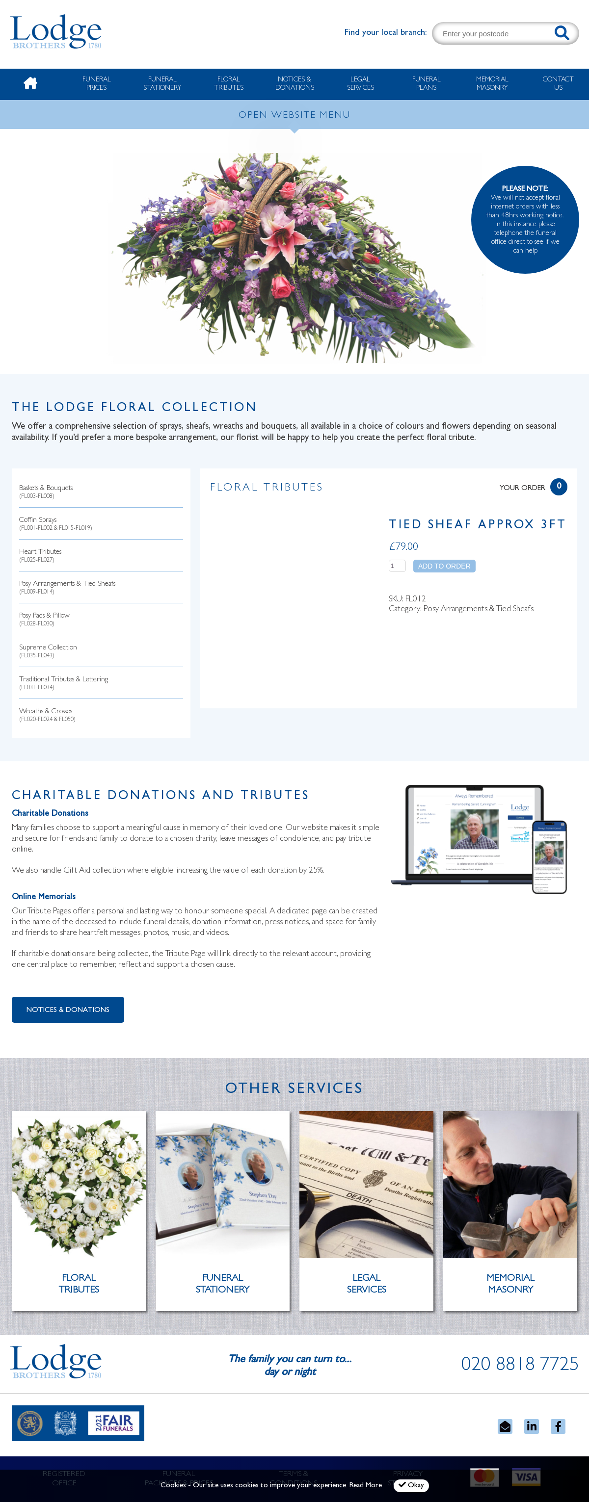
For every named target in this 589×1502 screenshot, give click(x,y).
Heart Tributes (40, 556)
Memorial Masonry (492, 84)
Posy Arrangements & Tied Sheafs (67, 588)
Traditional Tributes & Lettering (63, 684)
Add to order (444, 566)
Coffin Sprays (55, 524)
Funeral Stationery (162, 84)
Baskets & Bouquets (46, 492)
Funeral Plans (426, 84)
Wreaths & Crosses (47, 716)
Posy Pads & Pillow (44, 620)
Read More (365, 1486)
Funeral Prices (96, 84)
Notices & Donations (294, 84)
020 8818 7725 (520, 1366)
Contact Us (558, 84)
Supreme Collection (48, 652)
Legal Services (360, 84)
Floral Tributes (228, 84)
